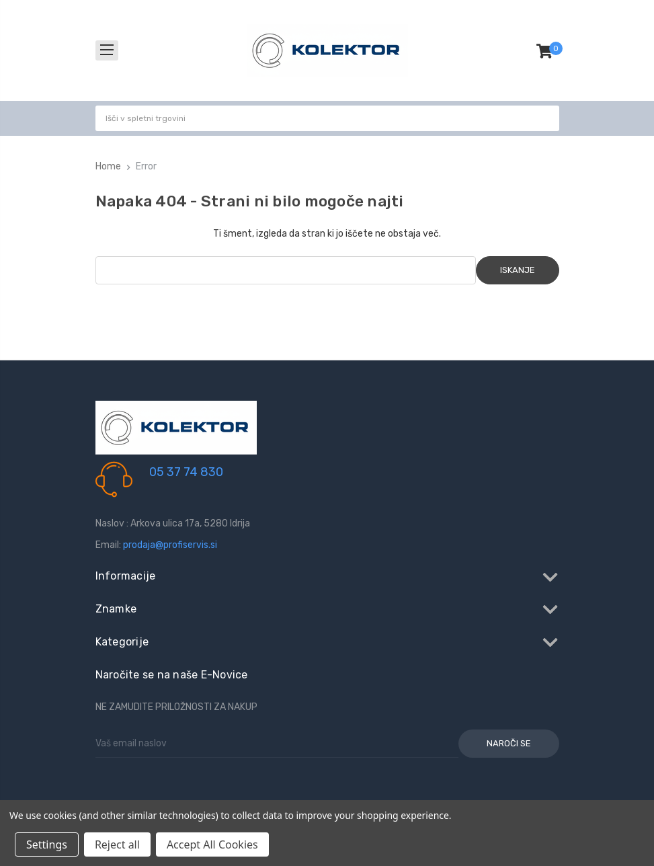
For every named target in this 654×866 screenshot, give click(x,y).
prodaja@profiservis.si (170, 545)
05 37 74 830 (186, 472)
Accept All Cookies (212, 844)
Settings (46, 844)
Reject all (117, 844)
